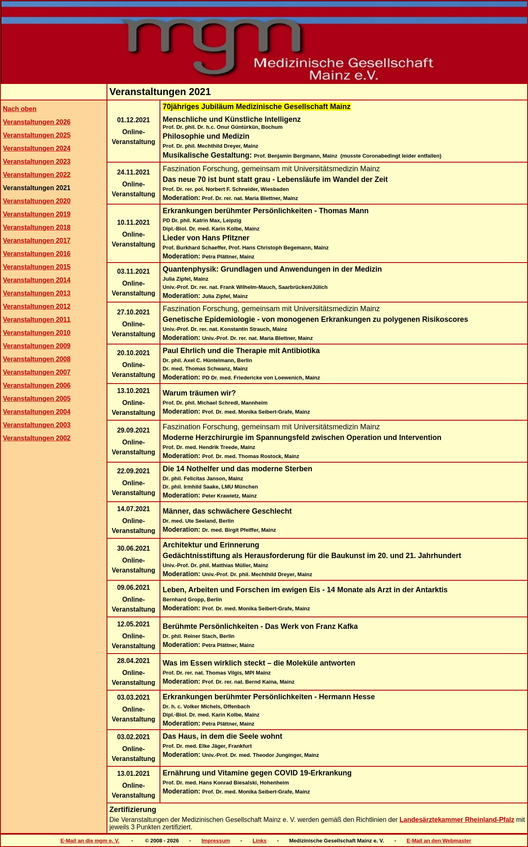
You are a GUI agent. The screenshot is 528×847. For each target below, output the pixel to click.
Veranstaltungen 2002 (37, 438)
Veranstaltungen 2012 (37, 306)
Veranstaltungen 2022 (37, 174)
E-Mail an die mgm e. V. (89, 841)
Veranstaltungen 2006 (37, 385)
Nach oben (20, 108)
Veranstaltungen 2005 (37, 398)
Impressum (215, 841)
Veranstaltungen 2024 (37, 148)
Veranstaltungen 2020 (37, 201)
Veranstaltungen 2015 (37, 266)
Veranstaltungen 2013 (37, 293)
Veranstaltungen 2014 (37, 280)
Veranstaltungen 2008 (37, 359)
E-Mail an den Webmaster (439, 841)
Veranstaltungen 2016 (37, 253)
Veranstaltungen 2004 (37, 411)
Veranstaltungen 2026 (37, 122)
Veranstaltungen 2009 (37, 345)
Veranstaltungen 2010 (37, 332)
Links (259, 841)
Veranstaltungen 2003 (37, 424)
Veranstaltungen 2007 (37, 372)
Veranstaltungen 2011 (37, 319)
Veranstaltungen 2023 (37, 161)
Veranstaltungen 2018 (37, 227)
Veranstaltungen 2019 (37, 214)
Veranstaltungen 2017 (37, 240)
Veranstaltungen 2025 (37, 135)
